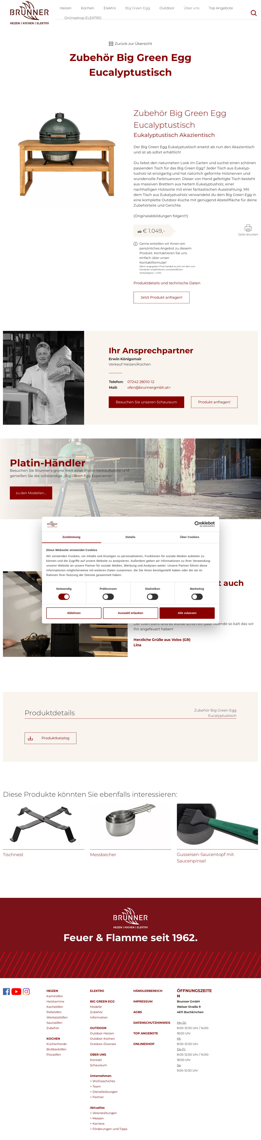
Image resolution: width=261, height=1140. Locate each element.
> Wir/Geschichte (102, 1083)
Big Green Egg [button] (140, 9)
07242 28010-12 (140, 384)
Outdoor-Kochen (102, 1041)
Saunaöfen (54, 1025)
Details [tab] (131, 537)
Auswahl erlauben (130, 613)
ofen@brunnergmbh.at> (149, 390)
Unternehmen (100, 1078)
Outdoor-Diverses (103, 1046)
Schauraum (98, 1067)
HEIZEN (52, 993)
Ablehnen (74, 613)
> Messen (97, 1120)
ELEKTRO (97, 993)
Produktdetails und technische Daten (167, 285)
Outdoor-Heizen (102, 1035)
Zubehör (52, 1030)
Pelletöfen (53, 1014)
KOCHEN (53, 1041)
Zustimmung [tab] (71, 537)
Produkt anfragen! (214, 404)
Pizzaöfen (53, 1057)
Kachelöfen (54, 1009)
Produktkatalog (55, 740)
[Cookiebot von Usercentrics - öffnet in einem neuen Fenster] (197, 524)
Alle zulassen (187, 613)
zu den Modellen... (32, 495)
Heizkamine (55, 1003)
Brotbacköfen (56, 1051)
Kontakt (96, 1062)
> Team (95, 1088)
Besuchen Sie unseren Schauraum (146, 404)
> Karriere (97, 1126)
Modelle (96, 1009)
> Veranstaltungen (103, 1115)
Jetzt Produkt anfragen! (161, 299)
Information (99, 1019)
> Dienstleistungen (104, 1094)
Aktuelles (97, 1110)
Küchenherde (56, 1046)
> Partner (97, 1099)
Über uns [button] (194, 9)
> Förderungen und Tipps (108, 1131)
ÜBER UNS (98, 1057)
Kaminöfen (54, 998)
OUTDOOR (98, 1030)
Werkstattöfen (57, 1019)
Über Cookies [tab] (189, 537)
